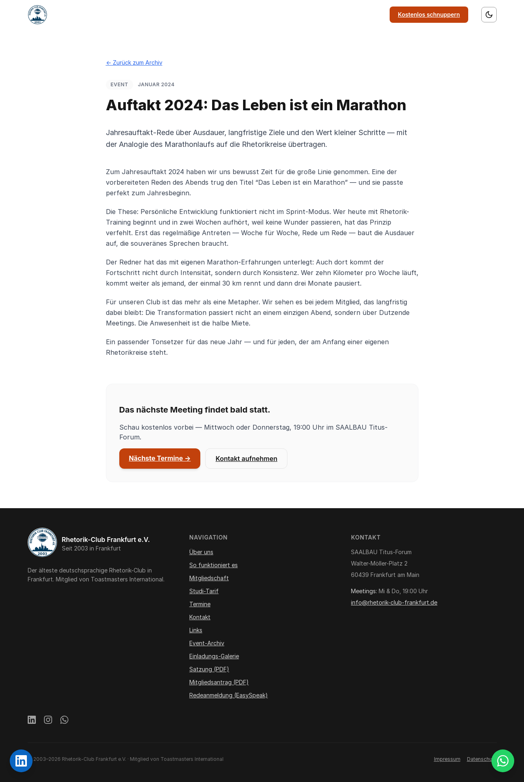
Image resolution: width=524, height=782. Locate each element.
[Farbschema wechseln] (489, 14)
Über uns (155, 14)
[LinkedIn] (32, 721)
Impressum (447, 759)
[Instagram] (48, 721)
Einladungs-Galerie (214, 656)
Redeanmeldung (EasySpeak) (228, 695)
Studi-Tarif (204, 591)
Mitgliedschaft (260, 14)
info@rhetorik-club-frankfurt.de (394, 602)
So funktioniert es (204, 14)
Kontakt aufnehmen (246, 458)
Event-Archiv (206, 643)
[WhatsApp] (64, 721)
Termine (304, 14)
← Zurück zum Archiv (134, 62)
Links (369, 14)
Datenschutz (482, 759)
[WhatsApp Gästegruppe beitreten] (502, 760)
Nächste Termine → (160, 458)
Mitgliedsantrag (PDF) (219, 682)
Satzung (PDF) (209, 669)
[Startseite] (37, 14)
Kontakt (339, 14)
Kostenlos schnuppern (429, 14)
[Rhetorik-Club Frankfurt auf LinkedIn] (21, 760)
